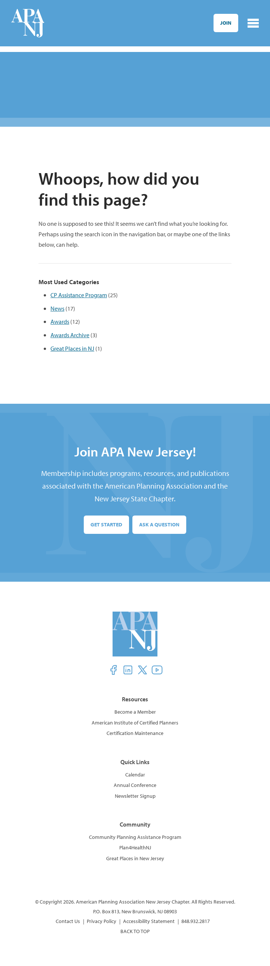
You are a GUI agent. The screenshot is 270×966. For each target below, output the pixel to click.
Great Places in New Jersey (135, 858)
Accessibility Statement (149, 921)
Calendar (135, 774)
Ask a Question (159, 524)
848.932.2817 (195, 921)
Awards (59, 321)
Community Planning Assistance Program (135, 837)
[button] (113, 670)
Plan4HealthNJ (135, 847)
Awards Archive (69, 335)
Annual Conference (135, 785)
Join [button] (225, 22)
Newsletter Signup (135, 796)
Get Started (106, 524)
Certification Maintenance (135, 733)
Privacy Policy (101, 921)
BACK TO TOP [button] (135, 931)
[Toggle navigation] (253, 23)
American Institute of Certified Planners (135, 722)
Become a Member (135, 711)
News (57, 308)
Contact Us (68, 921)
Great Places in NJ (72, 348)
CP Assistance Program (78, 295)
